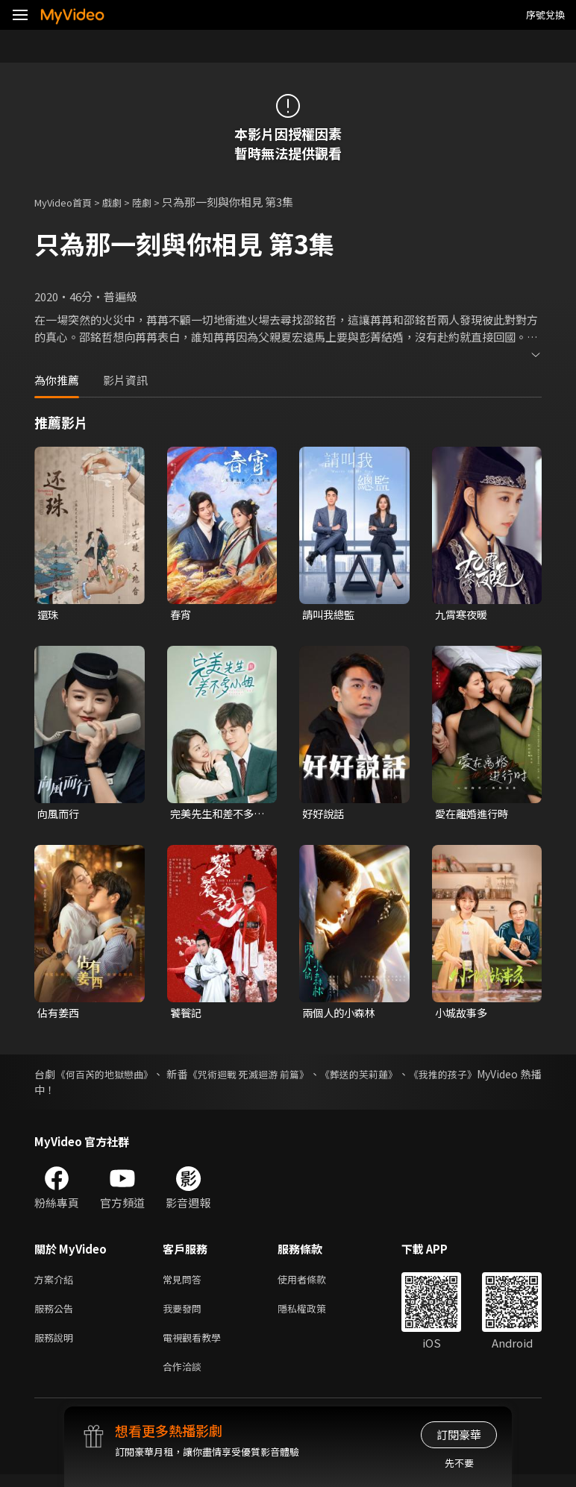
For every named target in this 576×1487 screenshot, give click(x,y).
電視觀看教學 (196, 1346)
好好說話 (324, 815)
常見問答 (185, 1284)
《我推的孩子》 (464, 1077)
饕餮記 (187, 1015)
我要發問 (185, 1315)
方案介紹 (56, 1284)
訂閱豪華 (458, 1434)
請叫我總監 (330, 615)
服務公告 (56, 1315)
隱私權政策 (314, 1315)
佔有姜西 (59, 1015)
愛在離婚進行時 (474, 815)
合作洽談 (185, 1378)
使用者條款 (314, 1284)
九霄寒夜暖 (463, 615)
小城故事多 (463, 1015)
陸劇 (156, 202)
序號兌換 (545, 14)
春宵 (181, 615)
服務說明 (56, 1346)
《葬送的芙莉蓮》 (375, 1077)
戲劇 (124, 202)
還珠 (48, 615)
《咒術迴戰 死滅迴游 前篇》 (258, 1077)
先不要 (459, 1463)
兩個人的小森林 (341, 1015)
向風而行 (59, 815)
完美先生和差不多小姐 (215, 815)
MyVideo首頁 (68, 202)
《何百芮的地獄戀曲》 (107, 1077)
